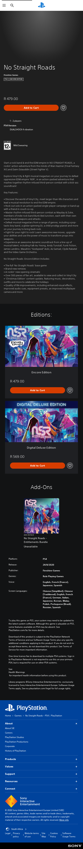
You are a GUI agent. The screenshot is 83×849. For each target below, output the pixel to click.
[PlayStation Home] (41, 5)
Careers (9, 732)
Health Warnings (17, 672)
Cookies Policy (54, 835)
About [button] (41, 723)
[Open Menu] (4, 5)
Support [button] (41, 774)
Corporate (10, 746)
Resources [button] (41, 781)
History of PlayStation (15, 750)
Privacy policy (16, 835)
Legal (7, 833)
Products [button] (41, 759)
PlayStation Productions (16, 741)
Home (8, 715)
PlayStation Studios (14, 737)
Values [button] (41, 766)
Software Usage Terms (68, 835)
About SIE (9, 728)
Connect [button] (41, 788)
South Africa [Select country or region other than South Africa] (16, 829)
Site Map (44, 835)
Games (18, 715)
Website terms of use (32, 835)
